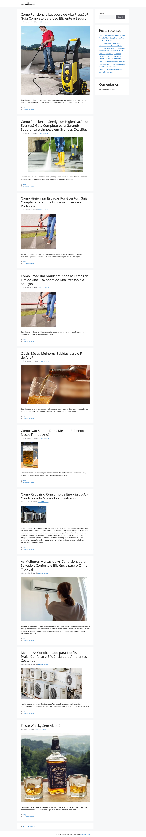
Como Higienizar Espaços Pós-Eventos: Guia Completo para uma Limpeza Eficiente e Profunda (54, 202)
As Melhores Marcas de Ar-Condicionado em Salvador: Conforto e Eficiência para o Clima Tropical (54, 565)
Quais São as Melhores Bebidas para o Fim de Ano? (53, 355)
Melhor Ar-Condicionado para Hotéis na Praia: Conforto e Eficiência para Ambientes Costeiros (54, 656)
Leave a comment (28, 109)
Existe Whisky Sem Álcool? (41, 725)
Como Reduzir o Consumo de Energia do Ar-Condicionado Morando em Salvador (54, 496)
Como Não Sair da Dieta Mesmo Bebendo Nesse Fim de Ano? (52, 432)
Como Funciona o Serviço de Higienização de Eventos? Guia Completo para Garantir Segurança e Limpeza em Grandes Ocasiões (55, 125)
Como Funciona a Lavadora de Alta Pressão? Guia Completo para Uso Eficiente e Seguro (54, 16)
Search (101, 14)
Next (33, 826)
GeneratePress (85, 834)
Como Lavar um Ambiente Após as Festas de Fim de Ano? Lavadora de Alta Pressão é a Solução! (55, 280)
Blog (24, 107)
